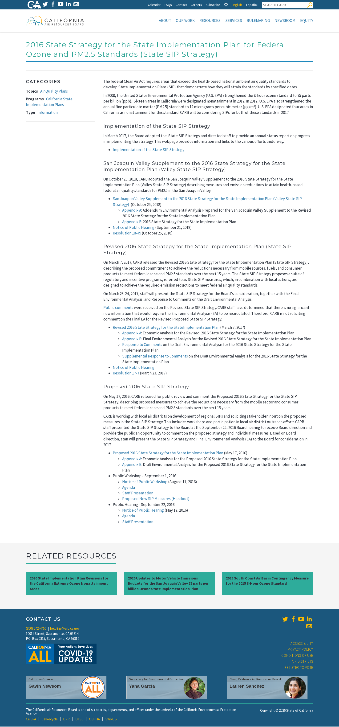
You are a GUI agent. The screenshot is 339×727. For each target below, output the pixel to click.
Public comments (118, 308)
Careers (196, 4)
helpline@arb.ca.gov (65, 629)
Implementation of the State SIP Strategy (148, 150)
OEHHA (94, 719)
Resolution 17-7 (126, 373)
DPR (66, 719)
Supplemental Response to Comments (155, 356)
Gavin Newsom (44, 686)
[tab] (226, 4)
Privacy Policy (300, 650)
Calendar (154, 4)
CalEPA (31, 719)
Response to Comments (142, 345)
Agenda (128, 487)
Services (233, 20)
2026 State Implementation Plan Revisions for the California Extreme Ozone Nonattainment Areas (69, 584)
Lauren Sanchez (247, 686)
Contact (181, 4)
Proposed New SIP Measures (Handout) (156, 499)
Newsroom (284, 20)
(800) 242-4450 (36, 629)
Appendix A (131, 210)
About (165, 20)
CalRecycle (50, 719)
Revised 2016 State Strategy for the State (148, 327)
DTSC (79, 719)
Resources (210, 20)
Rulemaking (258, 20)
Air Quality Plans (54, 91)
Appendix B (131, 222)
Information (47, 112)
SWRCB (111, 719)
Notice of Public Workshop (144, 482)
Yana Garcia (142, 686)
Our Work (185, 20)
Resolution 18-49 (127, 233)
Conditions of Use (297, 656)
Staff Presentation (137, 493)
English (236, 4)
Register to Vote (298, 668)
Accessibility (302, 644)
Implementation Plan (201, 327)
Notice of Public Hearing (133, 227)
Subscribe (213, 4)
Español (252, 4)
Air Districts (302, 662)
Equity (306, 20)
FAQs (168, 4)
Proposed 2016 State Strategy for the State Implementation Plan (168, 453)
